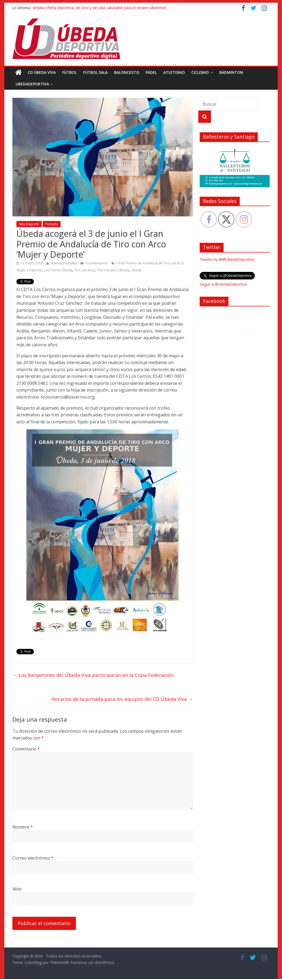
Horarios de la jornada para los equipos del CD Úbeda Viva (122, 699)
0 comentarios (94, 263)
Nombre (22, 827)
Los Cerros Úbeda (58, 270)
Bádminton (231, 72)
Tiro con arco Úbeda (113, 270)
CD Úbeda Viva (42, 72)
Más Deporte (29, 224)
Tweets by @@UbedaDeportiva (227, 259)
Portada (51, 224)
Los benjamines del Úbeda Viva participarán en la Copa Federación (93, 675)
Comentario (26, 749)
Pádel (151, 72)
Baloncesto (126, 72)
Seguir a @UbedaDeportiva (223, 284)
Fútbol (69, 72)
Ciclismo (200, 72)
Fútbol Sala (95, 72)
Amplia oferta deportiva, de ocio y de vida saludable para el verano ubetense (99, 7)
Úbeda (136, 270)
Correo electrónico (33, 858)
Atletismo (174, 72)
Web (17, 889)
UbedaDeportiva (32, 84)
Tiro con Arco (84, 270)
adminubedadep (64, 263)
